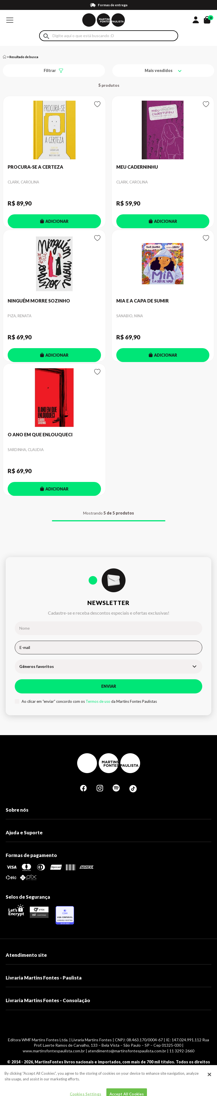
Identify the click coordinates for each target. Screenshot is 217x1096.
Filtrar (50, 70)
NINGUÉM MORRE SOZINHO (39, 300)
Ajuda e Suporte (24, 832)
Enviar (108, 686)
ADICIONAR (54, 221)
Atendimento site (26, 955)
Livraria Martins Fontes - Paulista (44, 978)
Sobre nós (17, 810)
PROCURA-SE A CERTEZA (35, 167)
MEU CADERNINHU (137, 167)
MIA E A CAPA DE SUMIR (142, 300)
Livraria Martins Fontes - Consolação (48, 1000)
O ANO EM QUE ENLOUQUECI (40, 434)
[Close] (209, 1084)
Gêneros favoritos (36, 666)
